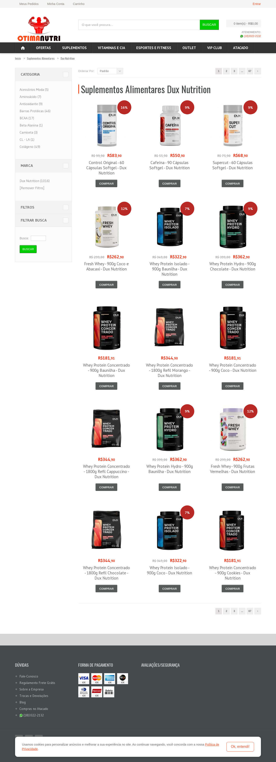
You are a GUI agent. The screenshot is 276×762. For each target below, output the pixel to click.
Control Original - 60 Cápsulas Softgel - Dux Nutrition (106, 168)
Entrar (257, 4)
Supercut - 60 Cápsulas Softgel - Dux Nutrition (232, 165)
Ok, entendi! (240, 746)
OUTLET (189, 47)
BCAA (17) (27, 118)
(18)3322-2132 (250, 36)
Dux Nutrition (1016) (35, 181)
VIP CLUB (214, 47)
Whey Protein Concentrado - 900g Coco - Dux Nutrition (232, 368)
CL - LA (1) (27, 139)
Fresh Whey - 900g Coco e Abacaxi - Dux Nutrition (106, 266)
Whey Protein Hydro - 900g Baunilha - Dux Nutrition (169, 469)
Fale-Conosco (28, 676)
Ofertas (43, 47)
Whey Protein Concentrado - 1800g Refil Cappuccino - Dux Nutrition (106, 471)
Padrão (104, 71)
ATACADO (240, 47)
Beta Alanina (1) (31, 125)
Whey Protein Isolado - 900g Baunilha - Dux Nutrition (170, 269)
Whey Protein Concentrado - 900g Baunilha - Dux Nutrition (106, 370)
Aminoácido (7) (30, 96)
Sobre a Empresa (31, 689)
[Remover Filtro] (32, 188)
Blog (22, 702)
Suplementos (74, 47)
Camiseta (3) (29, 132)
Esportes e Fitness (153, 47)
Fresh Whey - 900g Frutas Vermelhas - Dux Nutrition (232, 469)
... (242, 71)
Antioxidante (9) (31, 104)
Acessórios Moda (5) (34, 89)
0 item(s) (242, 23)
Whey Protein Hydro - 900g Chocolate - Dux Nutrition (232, 266)
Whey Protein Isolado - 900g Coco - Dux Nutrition (169, 570)
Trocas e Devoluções (33, 696)
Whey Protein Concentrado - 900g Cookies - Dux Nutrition (232, 573)
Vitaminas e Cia (111, 47)
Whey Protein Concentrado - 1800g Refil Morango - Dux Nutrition (169, 370)
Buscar (209, 24)
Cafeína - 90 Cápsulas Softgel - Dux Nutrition (169, 165)
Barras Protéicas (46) (35, 111)
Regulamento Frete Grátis (37, 683)
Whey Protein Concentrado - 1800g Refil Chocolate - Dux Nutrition (106, 573)
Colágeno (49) (30, 146)
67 (249, 71)
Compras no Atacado (33, 709)
